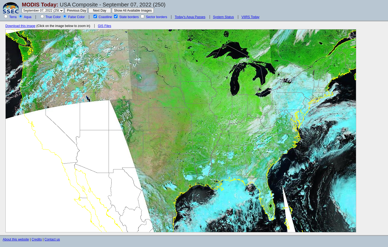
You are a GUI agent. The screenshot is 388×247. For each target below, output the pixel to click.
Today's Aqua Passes (190, 17)
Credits (37, 239)
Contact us (52, 239)
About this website (16, 239)
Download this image (20, 26)
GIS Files (104, 26)
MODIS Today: (40, 5)
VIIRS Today (250, 17)
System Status (223, 17)
